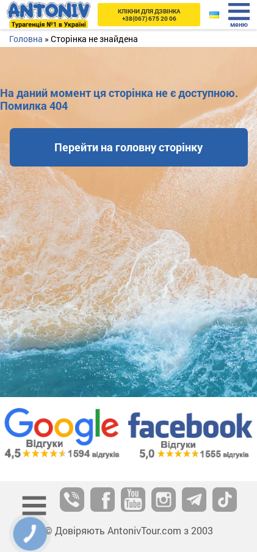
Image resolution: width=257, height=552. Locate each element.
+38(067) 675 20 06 (149, 15)
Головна (26, 39)
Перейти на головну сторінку (128, 147)
